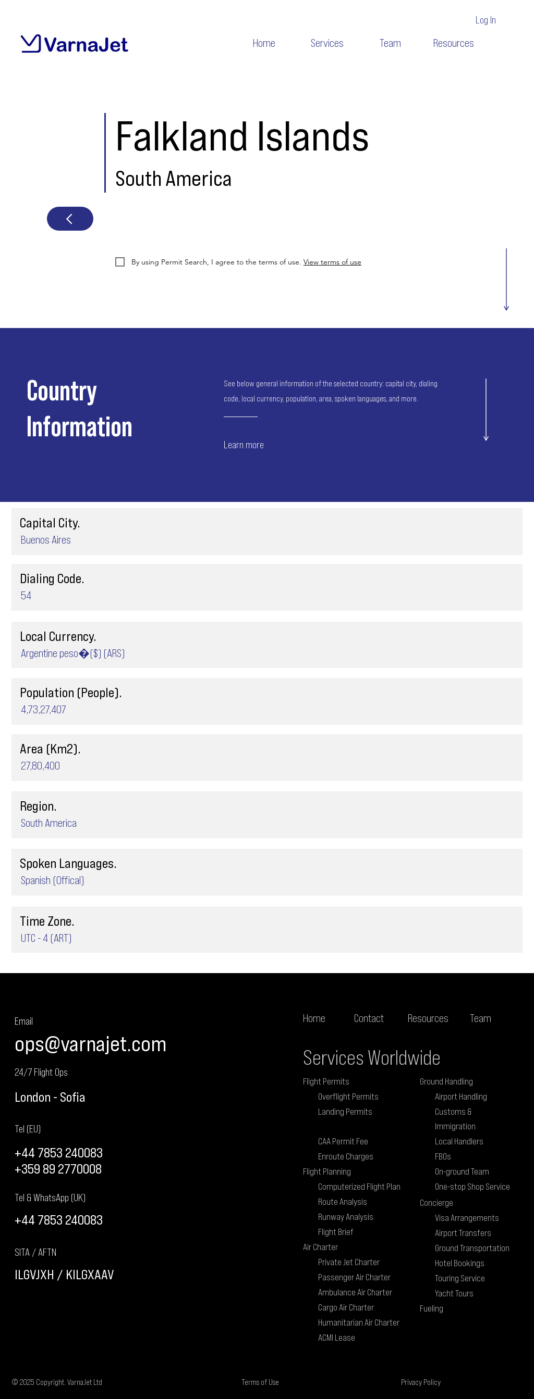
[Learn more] (264, 444)
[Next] (70, 219)
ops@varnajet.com (90, 1043)
